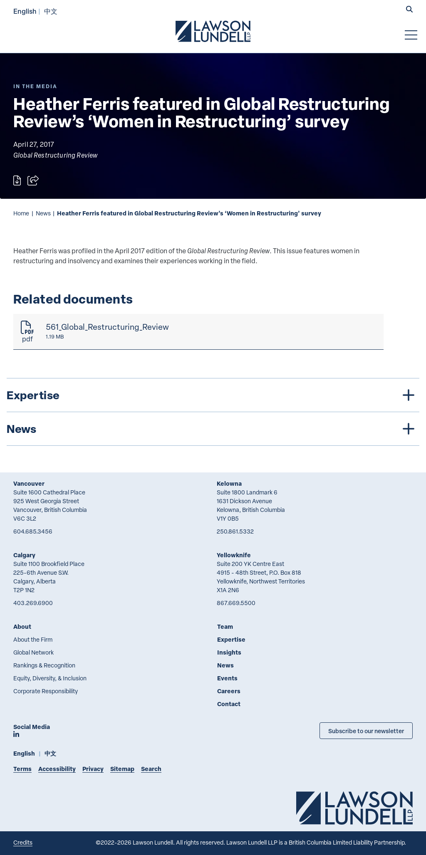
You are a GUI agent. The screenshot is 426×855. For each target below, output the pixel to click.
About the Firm (32, 639)
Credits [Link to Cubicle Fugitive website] (22, 842)
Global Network (33, 652)
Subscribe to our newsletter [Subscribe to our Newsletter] (366, 731)
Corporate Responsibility (45, 691)
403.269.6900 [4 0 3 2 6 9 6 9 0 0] (33, 603)
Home (21, 213)
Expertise (231, 639)
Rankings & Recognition (44, 665)
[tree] (213, 412)
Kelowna (229, 483)
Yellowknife (234, 555)
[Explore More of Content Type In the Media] (35, 86)
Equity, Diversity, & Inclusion (50, 678)
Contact (228, 703)
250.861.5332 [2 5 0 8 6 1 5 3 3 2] (235, 531)
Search (151, 768)
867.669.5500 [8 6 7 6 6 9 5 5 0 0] (236, 603)
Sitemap (122, 768)
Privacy (93, 768)
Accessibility (57, 768)
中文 (50, 11)
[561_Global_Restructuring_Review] (198, 332)
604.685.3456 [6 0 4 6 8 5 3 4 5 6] (32, 531)
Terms (22, 768)
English (25, 11)
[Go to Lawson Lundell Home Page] (213, 31)
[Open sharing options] (33, 180)
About (22, 626)
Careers (228, 691)
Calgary (24, 555)
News (43, 213)
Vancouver (29, 483)
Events (227, 678)
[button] (409, 10)
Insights (229, 652)
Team (225, 626)
